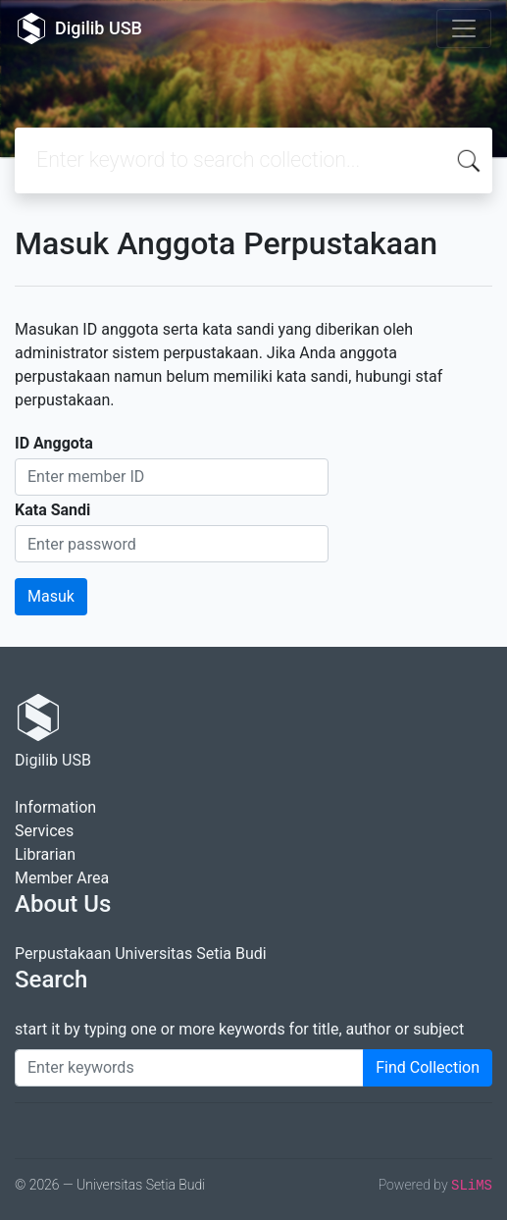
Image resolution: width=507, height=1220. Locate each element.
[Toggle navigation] (463, 28)
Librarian (45, 854)
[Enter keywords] (189, 1068)
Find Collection (428, 1067)
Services (44, 831)
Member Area (62, 878)
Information (55, 807)
